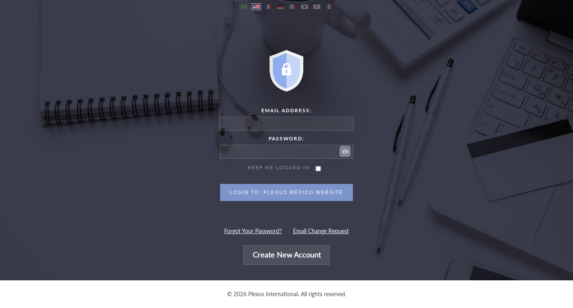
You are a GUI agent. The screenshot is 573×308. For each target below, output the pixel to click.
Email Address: (286, 110)
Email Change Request (321, 231)
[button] (345, 151)
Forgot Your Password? (253, 231)
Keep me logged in (279, 167)
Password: (286, 138)
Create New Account (287, 255)
